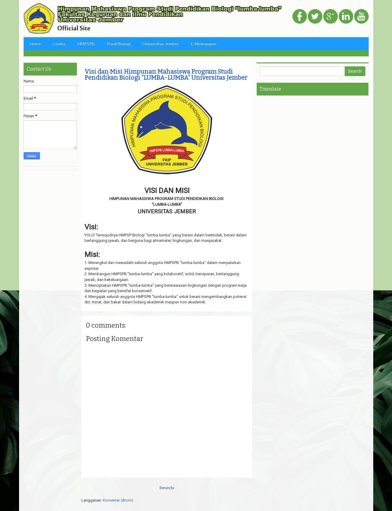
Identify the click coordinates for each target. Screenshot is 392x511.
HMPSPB (86, 43)
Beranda (167, 488)
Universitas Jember (161, 43)
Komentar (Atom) (118, 500)
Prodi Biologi (118, 43)
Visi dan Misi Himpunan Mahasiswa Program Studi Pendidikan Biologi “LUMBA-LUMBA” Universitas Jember (165, 74)
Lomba (59, 43)
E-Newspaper (204, 43)
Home (35, 43)
